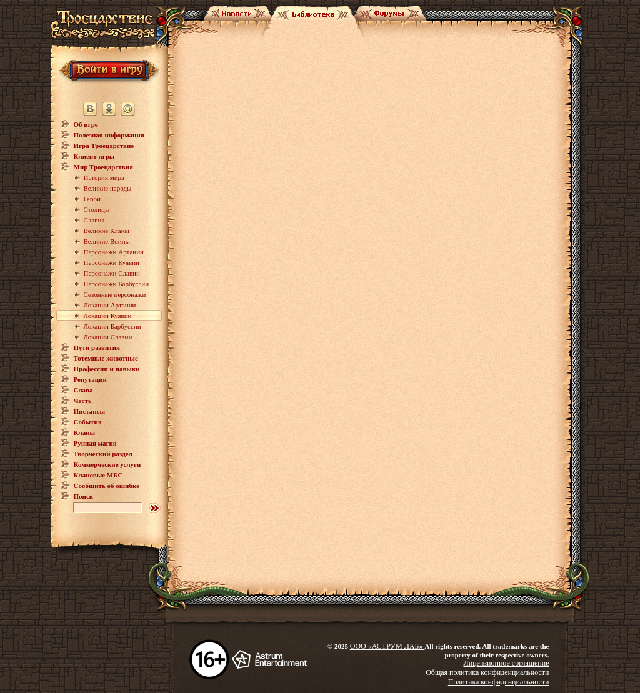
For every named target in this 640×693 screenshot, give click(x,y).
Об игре (86, 124)
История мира (104, 177)
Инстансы (90, 411)
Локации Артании (110, 305)
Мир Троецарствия (103, 167)
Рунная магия (95, 443)
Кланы (85, 432)
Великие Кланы (106, 230)
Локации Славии (108, 337)
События (88, 422)
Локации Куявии (108, 315)
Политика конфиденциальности (498, 681)
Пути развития (97, 347)
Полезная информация (109, 135)
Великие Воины (107, 241)
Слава (83, 390)
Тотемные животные (106, 358)
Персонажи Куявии (111, 262)
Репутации (90, 379)
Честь (83, 400)
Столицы (97, 209)
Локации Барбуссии (112, 326)
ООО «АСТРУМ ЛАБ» (387, 646)
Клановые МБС (98, 475)
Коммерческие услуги (107, 464)
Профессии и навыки (107, 368)
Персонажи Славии (112, 273)
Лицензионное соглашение (506, 663)
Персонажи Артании (114, 252)
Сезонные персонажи (115, 294)
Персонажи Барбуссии (116, 283)
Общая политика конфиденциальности (487, 672)
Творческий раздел (103, 453)
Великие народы (108, 188)
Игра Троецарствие (104, 145)
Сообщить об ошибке (106, 485)
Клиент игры (94, 156)
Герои (92, 198)
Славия (94, 220)
